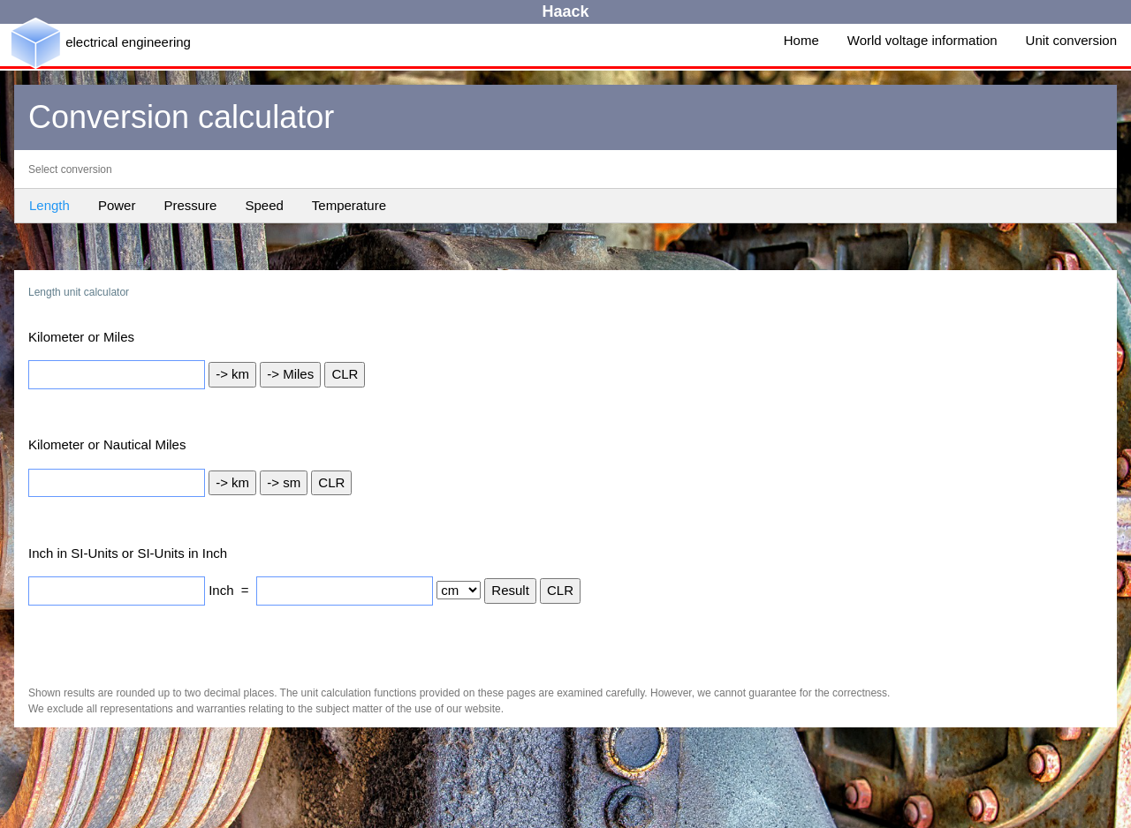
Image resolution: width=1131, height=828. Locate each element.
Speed (264, 205)
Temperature (349, 205)
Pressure (189, 205)
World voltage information (922, 40)
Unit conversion (1071, 40)
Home (801, 40)
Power (117, 205)
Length (49, 205)
